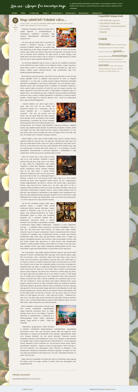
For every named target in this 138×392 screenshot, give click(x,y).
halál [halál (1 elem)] (99, 56)
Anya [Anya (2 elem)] (101, 44)
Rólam (23, 13)
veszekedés (31, 25)
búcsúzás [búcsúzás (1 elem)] (110, 47)
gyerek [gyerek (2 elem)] (117, 51)
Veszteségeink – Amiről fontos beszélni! (113, 26)
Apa (38, 23)
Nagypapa (103, 32)
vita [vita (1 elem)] (106, 71)
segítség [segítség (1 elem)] (124, 61)
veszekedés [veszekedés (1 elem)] (120, 68)
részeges (70, 23)
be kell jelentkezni (34, 379)
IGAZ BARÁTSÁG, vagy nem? (110, 20)
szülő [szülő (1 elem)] (115, 65)
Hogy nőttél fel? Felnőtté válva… (110, 23)
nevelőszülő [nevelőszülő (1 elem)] (101, 61)
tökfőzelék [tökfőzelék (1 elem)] (106, 68)
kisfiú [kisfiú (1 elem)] (99, 59)
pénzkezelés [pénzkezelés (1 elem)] (107, 61)
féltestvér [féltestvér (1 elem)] (107, 51)
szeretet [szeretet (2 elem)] (103, 65)
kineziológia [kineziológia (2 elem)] (119, 55)
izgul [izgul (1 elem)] (111, 56)
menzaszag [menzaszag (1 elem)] (110, 59)
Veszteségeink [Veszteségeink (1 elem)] (101, 71)
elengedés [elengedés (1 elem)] (117, 47)
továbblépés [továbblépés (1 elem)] (101, 68)
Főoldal (14, 13)
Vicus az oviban (105, 29)
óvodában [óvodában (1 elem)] (114, 71)
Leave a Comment (43, 25)
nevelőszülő (60, 23)
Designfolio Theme (109, 389)
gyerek (54, 23)
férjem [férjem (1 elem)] (111, 51)
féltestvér (49, 23)
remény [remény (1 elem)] (115, 61)
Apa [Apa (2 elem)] (107, 44)
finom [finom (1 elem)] (103, 51)
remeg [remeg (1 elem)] (111, 61)
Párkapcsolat (70, 13)
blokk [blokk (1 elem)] (99, 47)
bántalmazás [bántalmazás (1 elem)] (104, 47)
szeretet (22, 25)
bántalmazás (43, 23)
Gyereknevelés (56, 13)
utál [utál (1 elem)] (110, 68)
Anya (35, 23)
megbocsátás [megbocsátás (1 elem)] (104, 59)
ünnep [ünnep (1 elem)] (118, 71)
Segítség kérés (97, 13)
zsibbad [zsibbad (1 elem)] (109, 71)
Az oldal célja (34, 13)
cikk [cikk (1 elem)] (113, 47)
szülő (26, 25)
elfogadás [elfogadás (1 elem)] (122, 47)
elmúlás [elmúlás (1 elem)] (100, 51)
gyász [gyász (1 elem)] (123, 51)
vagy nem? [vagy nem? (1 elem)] (114, 68)
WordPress (98, 389)
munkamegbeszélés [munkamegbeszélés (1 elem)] (118, 59)
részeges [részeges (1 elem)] (120, 61)
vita (36, 25)
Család (45, 13)
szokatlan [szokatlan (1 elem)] (111, 65)
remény (65, 23)
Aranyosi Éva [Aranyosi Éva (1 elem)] (114, 44)
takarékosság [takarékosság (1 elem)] (120, 65)
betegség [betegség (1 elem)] (124, 44)
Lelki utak (16, 7)
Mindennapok (83, 13)
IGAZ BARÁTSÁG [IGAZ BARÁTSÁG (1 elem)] (105, 56)
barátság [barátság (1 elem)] (119, 44)
